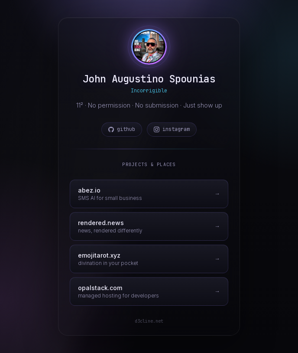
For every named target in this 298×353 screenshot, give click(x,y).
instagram (172, 129)
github (121, 129)
